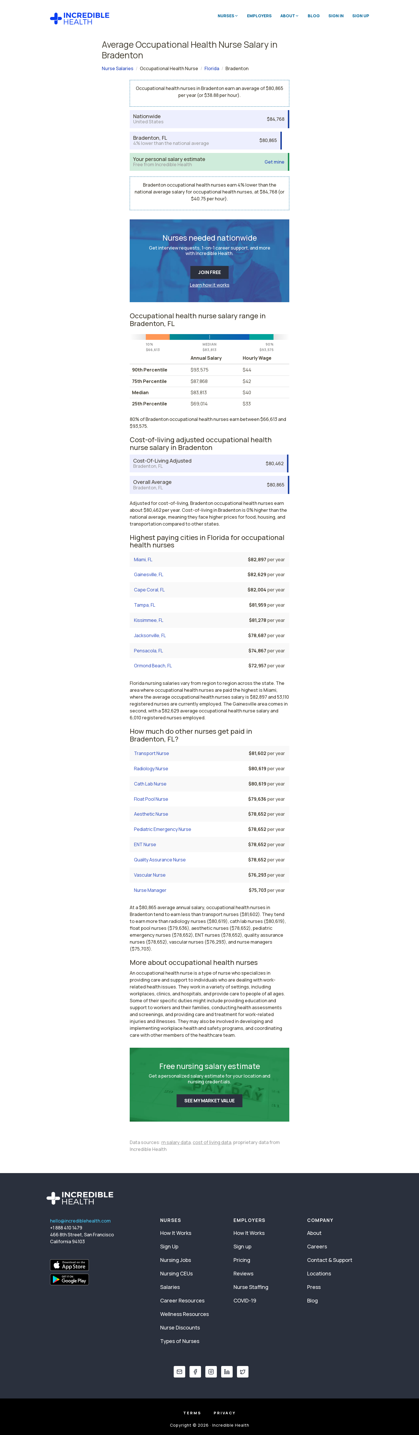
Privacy (225, 1412)
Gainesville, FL (148, 574)
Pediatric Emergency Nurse (162, 829)
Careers (317, 1246)
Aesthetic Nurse (151, 814)
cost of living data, (212, 1142)
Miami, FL (143, 559)
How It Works (175, 1232)
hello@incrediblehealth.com (80, 1221)
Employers (259, 15)
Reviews (243, 1273)
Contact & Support (329, 1259)
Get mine (274, 162)
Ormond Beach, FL (153, 665)
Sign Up (360, 15)
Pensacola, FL (148, 650)
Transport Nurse (151, 753)
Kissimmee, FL (148, 620)
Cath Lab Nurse (150, 784)
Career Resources (182, 1300)
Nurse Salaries (117, 68)
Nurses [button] (228, 15)
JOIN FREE (209, 272)
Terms (192, 1412)
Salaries (170, 1286)
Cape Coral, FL (149, 590)
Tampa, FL (144, 605)
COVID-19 (245, 1300)
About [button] (289, 15)
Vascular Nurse (150, 875)
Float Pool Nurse (151, 799)
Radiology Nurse (151, 768)
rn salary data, (176, 1142)
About (314, 1232)
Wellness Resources (184, 1314)
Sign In (336, 15)
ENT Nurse (145, 844)
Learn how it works (209, 285)
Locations (319, 1273)
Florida (211, 68)
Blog (314, 15)
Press (314, 1286)
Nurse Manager (150, 890)
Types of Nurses (179, 1341)
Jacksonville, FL (150, 635)
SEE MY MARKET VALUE (209, 1100)
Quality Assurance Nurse (160, 860)
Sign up (242, 1246)
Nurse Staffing (251, 1286)
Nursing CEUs (176, 1273)
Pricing (242, 1259)
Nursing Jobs (175, 1259)
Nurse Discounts (180, 1327)
